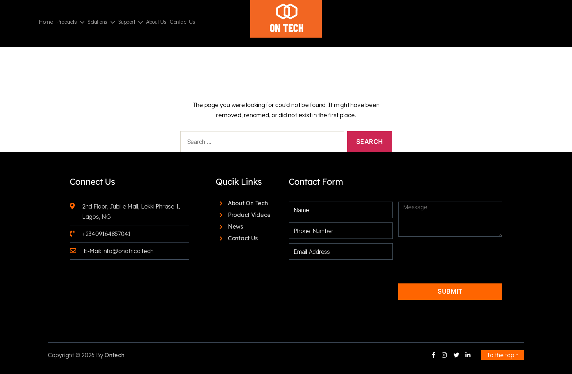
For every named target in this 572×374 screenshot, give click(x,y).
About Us (156, 22)
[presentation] (448, 254)
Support (126, 22)
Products (66, 22)
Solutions (97, 22)
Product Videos (249, 214)
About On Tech (248, 203)
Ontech (114, 355)
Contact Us (182, 22)
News (235, 226)
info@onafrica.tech (128, 251)
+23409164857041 (106, 233)
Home (46, 22)
